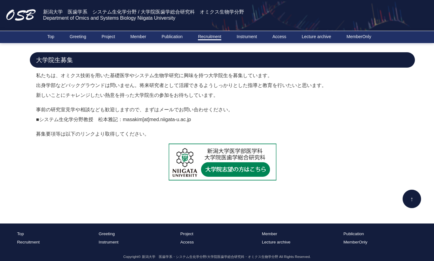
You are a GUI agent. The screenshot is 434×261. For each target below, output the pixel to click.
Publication (172, 36)
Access (279, 36)
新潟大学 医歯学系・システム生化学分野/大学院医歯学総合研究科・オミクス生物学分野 (210, 257)
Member (138, 36)
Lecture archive (316, 36)
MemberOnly (359, 36)
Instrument (247, 36)
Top (50, 36)
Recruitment (209, 36)
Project (108, 36)
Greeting (78, 36)
